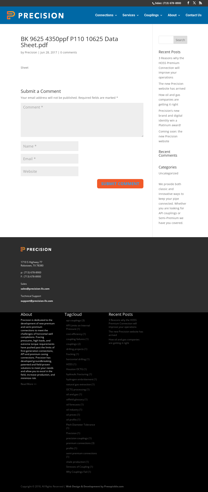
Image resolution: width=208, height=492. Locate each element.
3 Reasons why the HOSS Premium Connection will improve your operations (171, 67)
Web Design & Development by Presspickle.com (95, 486)
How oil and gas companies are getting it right (169, 99)
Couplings (151, 15)
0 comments (68, 52)
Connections (104, 15)
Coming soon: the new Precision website (170, 136)
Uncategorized (168, 173)
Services (128, 15)
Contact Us (194, 15)
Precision (31, 52)
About (172, 15)
